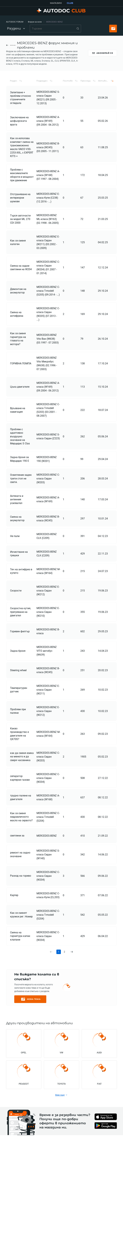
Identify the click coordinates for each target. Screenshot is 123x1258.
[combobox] (55, 28)
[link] (72, 961)
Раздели (16, 28)
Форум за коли (35, 22)
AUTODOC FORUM (14, 22)
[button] (22, 90)
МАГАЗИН (56, 3)
